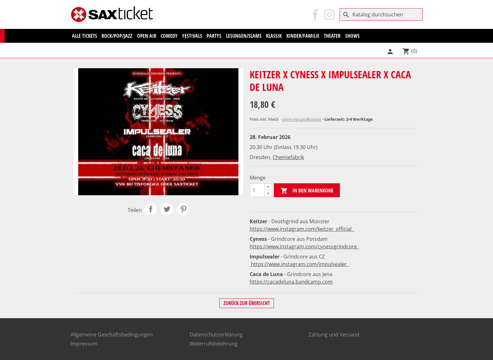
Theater (332, 35)
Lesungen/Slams (244, 35)
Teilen (150, 209)
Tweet (167, 209)
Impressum (83, 343)
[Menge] (257, 190)
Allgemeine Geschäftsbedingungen (111, 334)
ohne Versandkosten (302, 119)
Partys (214, 35)
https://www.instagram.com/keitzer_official (302, 228)
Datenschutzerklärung (216, 334)
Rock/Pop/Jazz (117, 35)
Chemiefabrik (288, 157)
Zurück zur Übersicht (247, 303)
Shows (352, 35)
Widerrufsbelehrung (214, 343)
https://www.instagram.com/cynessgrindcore (304, 246)
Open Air (146, 35)
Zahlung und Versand (333, 334)
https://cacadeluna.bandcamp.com (291, 281)
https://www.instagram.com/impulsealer (299, 264)
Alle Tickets (84, 35)
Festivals (192, 35)
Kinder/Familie (302, 35)
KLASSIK (274, 35)
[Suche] (381, 14)
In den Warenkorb (306, 191)
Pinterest (183, 209)
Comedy (169, 35)
